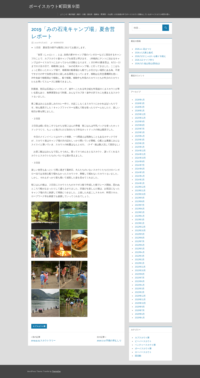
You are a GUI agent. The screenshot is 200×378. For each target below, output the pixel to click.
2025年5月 (140, 132)
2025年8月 (140, 125)
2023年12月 (140, 186)
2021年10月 (140, 270)
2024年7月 (140, 165)
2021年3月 (139, 288)
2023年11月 (140, 190)
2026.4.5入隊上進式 (144, 52)
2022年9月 (140, 234)
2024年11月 (140, 154)
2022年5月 (140, 248)
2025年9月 (140, 121)
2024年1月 (140, 183)
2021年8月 (140, 274)
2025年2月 (140, 143)
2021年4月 (140, 285)
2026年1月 (140, 110)
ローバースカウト (143, 352)
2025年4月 (140, 136)
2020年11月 (140, 299)
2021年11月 (140, 266)
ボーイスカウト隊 (143, 348)
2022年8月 (140, 237)
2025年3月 (140, 139)
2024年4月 (140, 176)
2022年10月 (140, 230)
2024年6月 (140, 168)
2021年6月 (140, 281)
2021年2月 (139, 292)
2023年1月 (139, 223)
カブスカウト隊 (39, 326)
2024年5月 (140, 172)
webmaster (59, 42)
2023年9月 (140, 197)
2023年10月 (140, 194)
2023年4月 (140, 216)
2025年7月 (140, 128)
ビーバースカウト (143, 341)
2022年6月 (140, 245)
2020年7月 (140, 310)
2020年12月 (140, 295)
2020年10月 (140, 303)
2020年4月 (140, 317)
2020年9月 (140, 306)
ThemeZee (56, 371)
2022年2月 (139, 259)
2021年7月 (139, 277)
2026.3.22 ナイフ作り (144, 60)
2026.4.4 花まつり (143, 49)
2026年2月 (140, 107)
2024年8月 (140, 161)
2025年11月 (140, 117)
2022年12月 (140, 226)
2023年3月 (139, 219)
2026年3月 (140, 103)
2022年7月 (139, 241)
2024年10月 (140, 157)
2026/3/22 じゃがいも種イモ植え (150, 56)
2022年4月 (140, 252)
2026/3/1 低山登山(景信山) (147, 63)
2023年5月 (140, 212)
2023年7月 (139, 205)
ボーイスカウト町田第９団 (54, 6)
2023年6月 (140, 208)
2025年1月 (140, 147)
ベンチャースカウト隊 (145, 344)
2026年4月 (140, 99)
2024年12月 (140, 150)
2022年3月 (139, 256)
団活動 (138, 355)
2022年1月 (139, 263)
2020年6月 (140, 314)
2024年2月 (140, 179)
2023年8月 (140, 201)
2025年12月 (140, 114)
